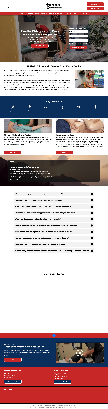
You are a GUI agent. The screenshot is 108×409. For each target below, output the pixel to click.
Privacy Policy (34, 405)
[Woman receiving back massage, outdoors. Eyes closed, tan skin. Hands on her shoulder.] (27, 287)
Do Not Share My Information (43, 405)
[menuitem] (21, 13)
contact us (7, 91)
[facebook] (54, 335)
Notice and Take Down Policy (61, 405)
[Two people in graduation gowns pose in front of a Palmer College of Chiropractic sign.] (81, 313)
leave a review (14, 178)
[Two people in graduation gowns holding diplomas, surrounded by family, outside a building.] (54, 320)
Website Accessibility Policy (71, 405)
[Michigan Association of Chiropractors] (54, 264)
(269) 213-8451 (8, 378)
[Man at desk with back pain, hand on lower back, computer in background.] (27, 313)
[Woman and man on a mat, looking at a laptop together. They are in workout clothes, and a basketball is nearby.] (54, 293)
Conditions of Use (52, 405)
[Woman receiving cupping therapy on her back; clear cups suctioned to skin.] (81, 287)
